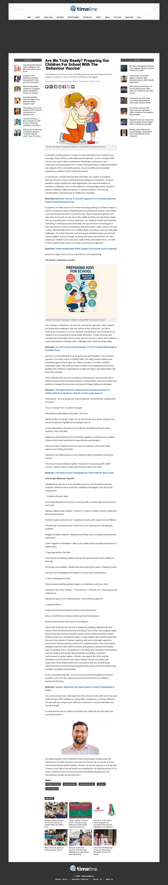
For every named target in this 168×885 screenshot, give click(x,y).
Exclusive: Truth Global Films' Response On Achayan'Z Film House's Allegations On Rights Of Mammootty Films (103, 823)
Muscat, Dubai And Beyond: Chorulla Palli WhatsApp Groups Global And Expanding (79, 851)
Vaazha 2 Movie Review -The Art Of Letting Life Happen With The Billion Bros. (54, 823)
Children (98, 158)
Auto (139, 17)
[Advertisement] (84, 36)
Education (129, 17)
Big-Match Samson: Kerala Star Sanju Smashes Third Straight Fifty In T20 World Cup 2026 (141, 122)
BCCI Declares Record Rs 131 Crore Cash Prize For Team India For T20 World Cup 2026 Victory (141, 89)
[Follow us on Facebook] (13, 9)
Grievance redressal (80, 879)
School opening (52, 789)
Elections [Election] (117, 17)
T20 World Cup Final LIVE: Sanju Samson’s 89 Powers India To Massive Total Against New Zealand (141, 111)
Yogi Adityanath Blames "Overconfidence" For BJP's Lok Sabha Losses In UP (32, 68)
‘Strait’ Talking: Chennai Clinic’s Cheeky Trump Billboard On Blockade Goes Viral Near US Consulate (78, 823)
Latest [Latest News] (37, 17)
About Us (109, 879)
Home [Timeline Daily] (29, 17)
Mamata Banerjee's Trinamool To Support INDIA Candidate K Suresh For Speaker (31, 89)
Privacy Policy (61, 879)
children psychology (87, 784)
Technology (87, 17)
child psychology (69, 784)
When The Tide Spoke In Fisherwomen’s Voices (54, 849)
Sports (98, 17)
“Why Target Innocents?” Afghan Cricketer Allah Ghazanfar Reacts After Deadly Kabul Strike (141, 79)
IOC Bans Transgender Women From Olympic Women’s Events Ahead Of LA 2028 (141, 68)
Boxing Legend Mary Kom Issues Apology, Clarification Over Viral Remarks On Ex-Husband (140, 132)
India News (48, 17)
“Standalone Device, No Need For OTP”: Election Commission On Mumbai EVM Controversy (32, 111)
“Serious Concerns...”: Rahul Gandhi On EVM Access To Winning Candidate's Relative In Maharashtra (32, 122)
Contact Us (97, 879)
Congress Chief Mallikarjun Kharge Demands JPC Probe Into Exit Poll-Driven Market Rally (31, 79)
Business (60, 17)
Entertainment (73, 17)
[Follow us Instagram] (16, 9)
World (107, 17)
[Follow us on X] (19, 9)
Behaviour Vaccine (51, 81)
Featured (101, 784)
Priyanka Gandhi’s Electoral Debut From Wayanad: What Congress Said (31, 100)
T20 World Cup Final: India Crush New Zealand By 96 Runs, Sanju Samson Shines (140, 100)
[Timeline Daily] (84, 868)
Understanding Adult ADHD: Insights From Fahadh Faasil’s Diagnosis (86, 249)
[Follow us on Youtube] (22, 9)
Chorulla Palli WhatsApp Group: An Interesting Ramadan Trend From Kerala (103, 851)
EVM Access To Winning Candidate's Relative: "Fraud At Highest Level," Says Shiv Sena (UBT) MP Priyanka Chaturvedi (32, 132)
